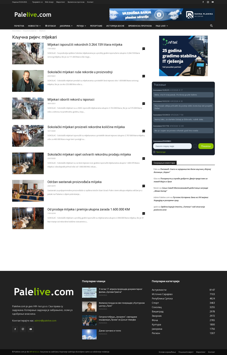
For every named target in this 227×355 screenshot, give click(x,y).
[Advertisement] (183, 239)
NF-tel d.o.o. (35, 352)
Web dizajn (49, 2)
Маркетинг (60, 2)
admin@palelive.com (45, 320)
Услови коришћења (167, 352)
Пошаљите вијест (186, 352)
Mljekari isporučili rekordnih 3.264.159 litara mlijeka (84, 44)
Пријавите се (37, 2)
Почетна (19, 25)
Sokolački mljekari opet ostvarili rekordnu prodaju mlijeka (89, 154)
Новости (34, 25)
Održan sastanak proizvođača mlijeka (74, 182)
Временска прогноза (76, 2)
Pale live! (162, 25)
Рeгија (81, 25)
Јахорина (66, 25)
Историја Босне (115, 25)
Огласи (50, 25)
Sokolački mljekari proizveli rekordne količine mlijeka (86, 127)
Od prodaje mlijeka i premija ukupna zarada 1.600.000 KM (88, 209)
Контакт (90, 2)
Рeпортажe (96, 25)
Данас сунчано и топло (110, 331)
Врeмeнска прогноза (140, 25)
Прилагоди (160, 152)
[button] (211, 26)
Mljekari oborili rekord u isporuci (70, 99)
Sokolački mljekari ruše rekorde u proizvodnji (80, 72)
